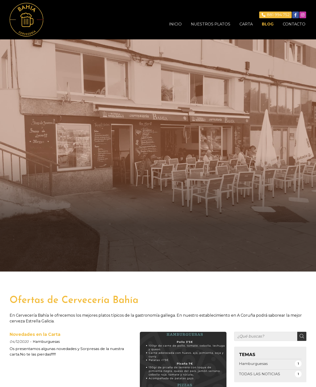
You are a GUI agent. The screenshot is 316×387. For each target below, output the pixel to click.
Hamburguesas (46, 341)
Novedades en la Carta (35, 334)
